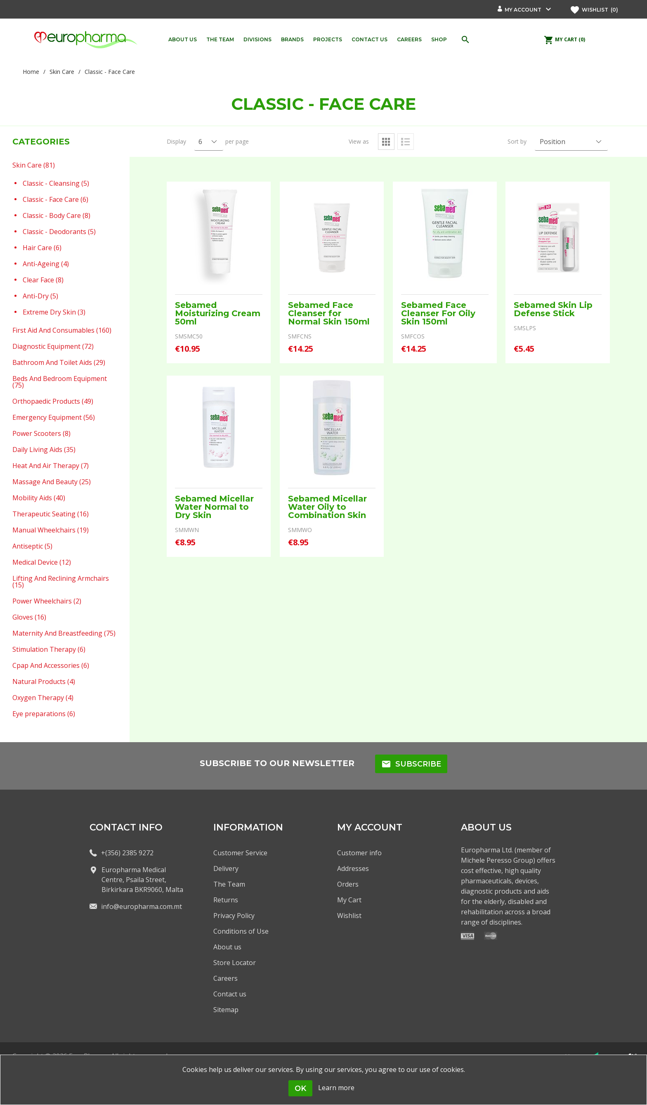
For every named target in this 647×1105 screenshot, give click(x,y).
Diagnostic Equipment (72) (53, 346)
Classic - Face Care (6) (55, 199)
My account (523, 10)
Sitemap (225, 1009)
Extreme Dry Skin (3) (54, 312)
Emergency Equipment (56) (53, 417)
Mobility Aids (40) (38, 497)
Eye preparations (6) (43, 713)
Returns (225, 899)
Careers (225, 978)
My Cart (349, 899)
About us (227, 946)
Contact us (229, 994)
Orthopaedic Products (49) (52, 401)
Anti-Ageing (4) (46, 263)
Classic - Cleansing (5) (56, 183)
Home (31, 72)
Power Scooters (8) (41, 433)
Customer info (359, 852)
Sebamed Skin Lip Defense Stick (553, 309)
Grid (386, 141)
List (405, 141)
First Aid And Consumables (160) (61, 330)
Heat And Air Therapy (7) (50, 465)
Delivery (225, 868)
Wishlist (349, 915)
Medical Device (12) (41, 562)
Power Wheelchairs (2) (46, 600)
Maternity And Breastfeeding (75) (64, 633)
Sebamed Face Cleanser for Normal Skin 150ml (329, 313)
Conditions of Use (241, 931)
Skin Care (62, 72)
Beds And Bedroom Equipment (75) (59, 381)
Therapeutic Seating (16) (50, 513)
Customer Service (240, 852)
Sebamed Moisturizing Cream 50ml (217, 313)
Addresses (353, 868)
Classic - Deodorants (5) (59, 231)
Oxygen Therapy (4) (42, 697)
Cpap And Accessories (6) (50, 665)
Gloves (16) (29, 617)
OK (300, 1088)
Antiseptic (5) (32, 546)
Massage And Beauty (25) (51, 481)
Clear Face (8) (43, 279)
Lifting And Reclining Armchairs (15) (60, 581)
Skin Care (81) (33, 165)
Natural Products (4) (43, 681)
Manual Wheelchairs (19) (50, 529)
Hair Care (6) (42, 247)
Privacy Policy (234, 915)
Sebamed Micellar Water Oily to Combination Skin (327, 507)
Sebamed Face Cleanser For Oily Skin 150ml (438, 313)
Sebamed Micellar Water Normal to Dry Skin (214, 507)
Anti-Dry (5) (40, 295)
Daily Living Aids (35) (44, 449)
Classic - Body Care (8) (56, 215)
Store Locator (234, 962)
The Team (229, 884)
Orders (348, 884)
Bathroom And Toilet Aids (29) (58, 362)
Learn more (336, 1087)
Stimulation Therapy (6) (48, 649)
